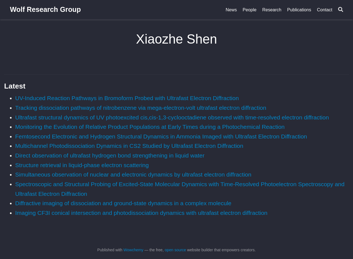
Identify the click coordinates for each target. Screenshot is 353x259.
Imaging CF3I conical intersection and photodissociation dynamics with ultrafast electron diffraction (141, 213)
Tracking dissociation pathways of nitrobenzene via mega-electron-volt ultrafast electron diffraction (140, 108)
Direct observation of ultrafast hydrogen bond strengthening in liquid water (109, 155)
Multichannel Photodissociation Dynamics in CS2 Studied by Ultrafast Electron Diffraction (129, 146)
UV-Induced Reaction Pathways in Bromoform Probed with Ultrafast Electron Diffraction (127, 98)
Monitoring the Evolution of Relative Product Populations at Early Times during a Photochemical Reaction (150, 127)
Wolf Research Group (45, 9)
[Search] (340, 10)
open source (175, 250)
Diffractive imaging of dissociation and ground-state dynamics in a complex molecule (123, 203)
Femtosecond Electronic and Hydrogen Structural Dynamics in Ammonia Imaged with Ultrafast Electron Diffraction (161, 136)
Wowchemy (133, 250)
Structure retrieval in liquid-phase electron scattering (82, 165)
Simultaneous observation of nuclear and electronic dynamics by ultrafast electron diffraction (133, 174)
